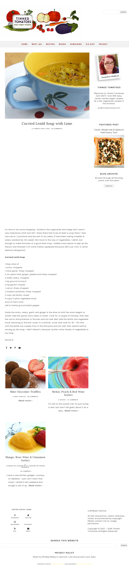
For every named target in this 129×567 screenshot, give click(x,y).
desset (63, 400)
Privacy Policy (49, 557)
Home (24, 44)
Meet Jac (37, 44)
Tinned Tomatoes (57, 564)
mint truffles (20, 396)
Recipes (50, 44)
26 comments (32, 396)
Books (62, 44)
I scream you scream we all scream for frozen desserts (25, 466)
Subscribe (76, 44)
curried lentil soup (42, 128)
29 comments (56, 128)
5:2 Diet (90, 44)
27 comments (73, 400)
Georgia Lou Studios (84, 564)
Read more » (25, 400)
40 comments (25, 471)
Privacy (103, 44)
